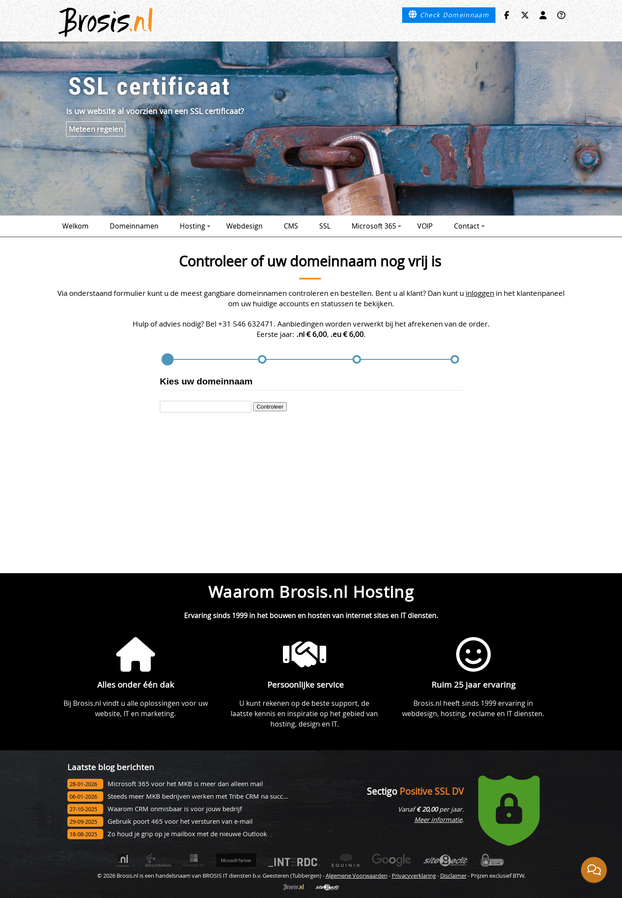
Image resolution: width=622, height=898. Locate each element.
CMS (291, 226)
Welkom (75, 226)
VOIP (425, 226)
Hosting (195, 226)
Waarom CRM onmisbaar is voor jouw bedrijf (175, 809)
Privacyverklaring (414, 875)
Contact (469, 226)
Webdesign (244, 226)
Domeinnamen (134, 226)
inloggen (480, 293)
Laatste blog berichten (110, 767)
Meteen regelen (96, 129)
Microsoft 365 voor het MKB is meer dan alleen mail (185, 784)
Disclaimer (453, 875)
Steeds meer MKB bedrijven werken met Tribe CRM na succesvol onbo (212, 796)
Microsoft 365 (376, 226)
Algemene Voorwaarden (356, 875)
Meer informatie (438, 819)
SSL (324, 226)
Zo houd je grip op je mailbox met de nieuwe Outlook (187, 834)
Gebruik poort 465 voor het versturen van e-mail (180, 821)
